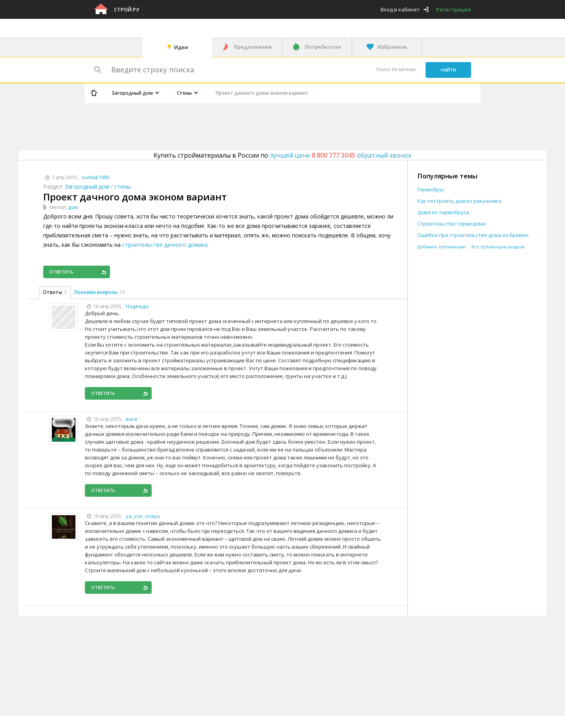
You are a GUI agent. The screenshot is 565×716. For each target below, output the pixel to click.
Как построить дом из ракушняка (459, 201)
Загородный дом (87, 186)
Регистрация (453, 9)
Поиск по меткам (396, 69)
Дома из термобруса (443, 212)
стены (122, 186)
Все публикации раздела (498, 247)
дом (73, 207)
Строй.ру (126, 9)
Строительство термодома (451, 224)
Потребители (323, 46)
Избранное (392, 46)
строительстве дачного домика (164, 244)
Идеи (181, 47)
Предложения (252, 46)
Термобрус (430, 190)
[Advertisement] (233, 125)
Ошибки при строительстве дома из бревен (472, 235)
